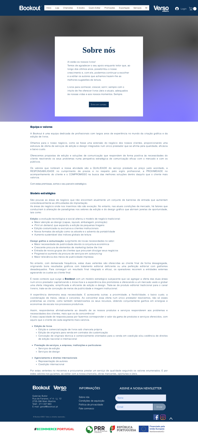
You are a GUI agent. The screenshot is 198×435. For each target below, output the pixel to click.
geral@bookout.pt (49, 406)
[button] (68, 8)
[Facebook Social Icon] (156, 417)
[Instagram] (163, 417)
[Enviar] (159, 407)
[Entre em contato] (99, 104)
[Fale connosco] (92, 408)
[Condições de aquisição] (92, 401)
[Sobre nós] (92, 397)
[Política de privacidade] (92, 404)
